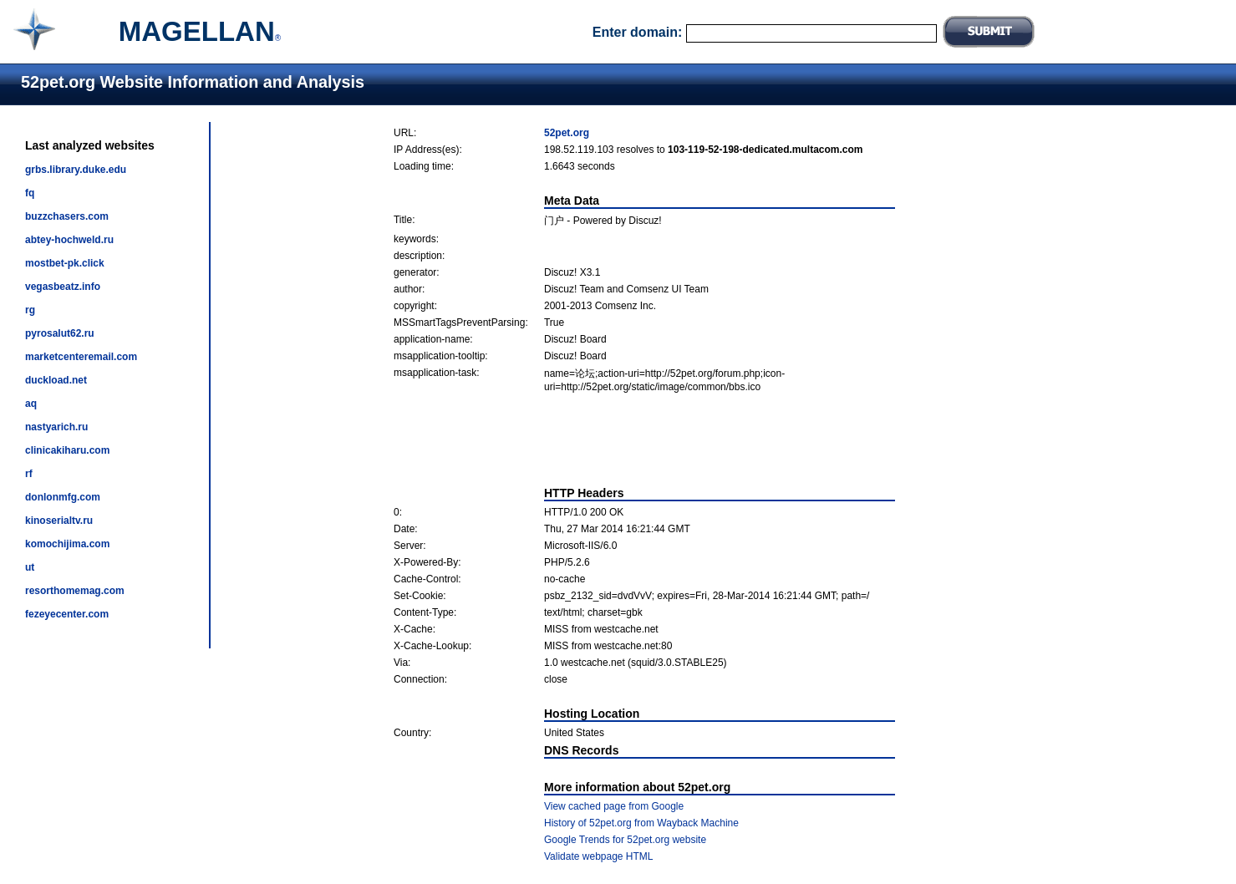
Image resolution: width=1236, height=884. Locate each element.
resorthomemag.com (75, 591)
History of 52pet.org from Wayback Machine (641, 823)
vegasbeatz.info (62, 286)
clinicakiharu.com (67, 450)
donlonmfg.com (62, 497)
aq (31, 403)
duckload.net (56, 380)
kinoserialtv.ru (59, 520)
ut (29, 567)
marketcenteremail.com (81, 357)
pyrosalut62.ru (59, 333)
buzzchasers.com (67, 216)
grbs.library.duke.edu (75, 169)
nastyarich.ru (56, 427)
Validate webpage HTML (599, 856)
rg (30, 310)
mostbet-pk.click (64, 263)
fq (29, 193)
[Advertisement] (644, 439)
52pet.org (566, 133)
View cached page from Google (614, 806)
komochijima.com (67, 544)
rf (29, 474)
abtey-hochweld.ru (69, 240)
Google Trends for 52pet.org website (625, 840)
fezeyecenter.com (67, 614)
